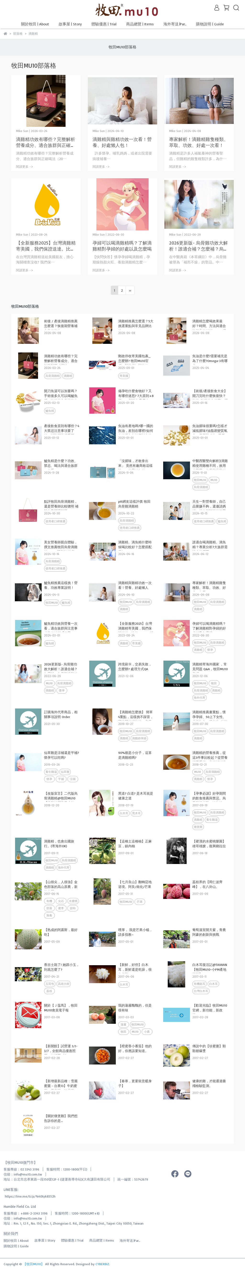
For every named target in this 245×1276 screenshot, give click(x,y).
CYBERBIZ (102, 1264)
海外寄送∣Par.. (174, 24)
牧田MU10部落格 (122, 47)
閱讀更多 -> (24, 166)
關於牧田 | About (35, 24)
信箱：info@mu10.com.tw (23, 1174)
